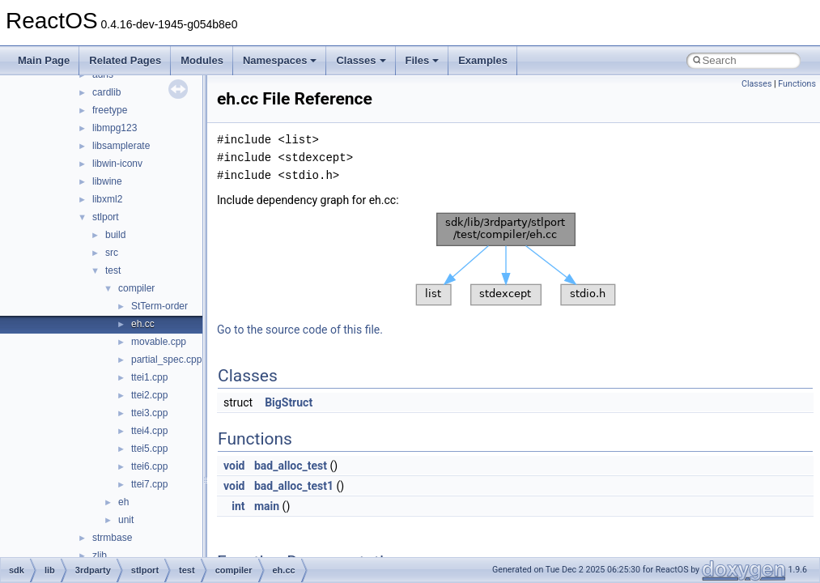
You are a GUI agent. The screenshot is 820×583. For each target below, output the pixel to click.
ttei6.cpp (149, 466)
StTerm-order (159, 306)
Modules (202, 60)
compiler (136, 288)
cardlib (106, 92)
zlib (99, 555)
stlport (105, 217)
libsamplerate (121, 145)
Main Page (44, 60)
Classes (360, 60)
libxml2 (107, 199)
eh (123, 502)
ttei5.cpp (149, 448)
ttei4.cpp (149, 430)
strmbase (112, 537)
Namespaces (280, 60)
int (238, 506)
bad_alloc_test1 (294, 485)
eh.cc (143, 324)
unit (126, 520)
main (266, 506)
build (115, 234)
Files (423, 60)
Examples (483, 60)
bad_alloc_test (290, 465)
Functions (797, 84)
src (111, 252)
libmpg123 (114, 128)
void (233, 465)
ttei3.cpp (149, 413)
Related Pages (125, 60)
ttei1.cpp (149, 377)
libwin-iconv (117, 163)
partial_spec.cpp (166, 359)
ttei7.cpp (149, 484)
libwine (107, 181)
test (113, 270)
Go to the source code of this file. (300, 329)
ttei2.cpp (149, 395)
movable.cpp (158, 341)
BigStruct (288, 402)
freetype (109, 110)
